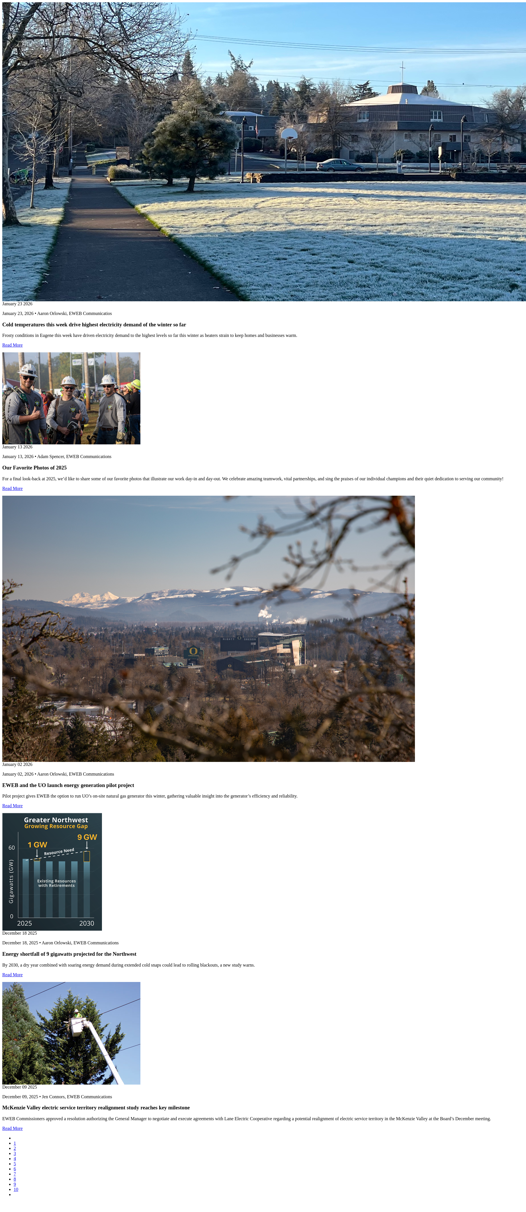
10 (16, 1189)
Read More (12, 345)
